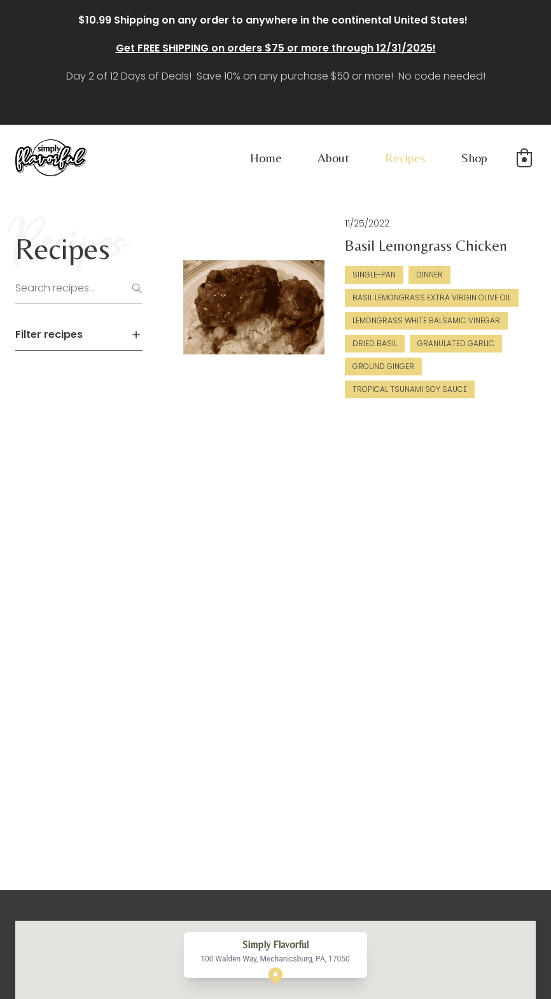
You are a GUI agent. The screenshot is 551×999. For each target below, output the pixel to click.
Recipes (405, 157)
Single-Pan (374, 274)
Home (266, 157)
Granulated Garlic (455, 343)
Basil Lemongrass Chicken (426, 245)
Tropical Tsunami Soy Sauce (409, 389)
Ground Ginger (383, 366)
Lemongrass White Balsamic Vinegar (426, 320)
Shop (474, 157)
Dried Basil (374, 343)
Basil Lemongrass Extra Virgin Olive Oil (431, 297)
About (333, 157)
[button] (524, 157)
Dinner (429, 274)
